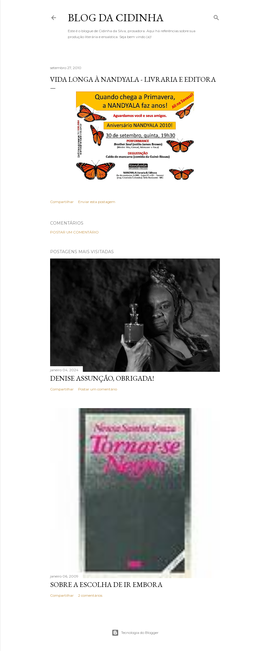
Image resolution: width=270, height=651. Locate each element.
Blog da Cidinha (116, 17)
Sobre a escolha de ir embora (106, 584)
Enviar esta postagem (96, 201)
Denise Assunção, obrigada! (102, 378)
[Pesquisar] (216, 16)
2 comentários (90, 595)
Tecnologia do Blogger (135, 632)
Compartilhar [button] (62, 201)
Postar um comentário (74, 232)
